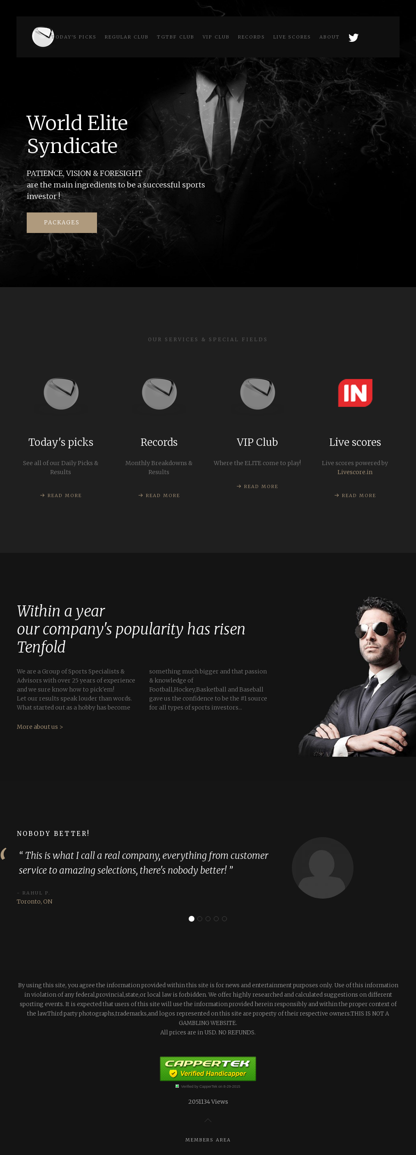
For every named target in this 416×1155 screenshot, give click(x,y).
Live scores (292, 37)
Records (251, 37)
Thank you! (218, 919)
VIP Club (216, 37)
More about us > (40, 777)
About (329, 37)
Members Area (208, 1140)
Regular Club (127, 37)
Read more (65, 495)
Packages (62, 222)
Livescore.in (355, 472)
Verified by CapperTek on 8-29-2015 (210, 1086)
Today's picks (74, 37)
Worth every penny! (226, 919)
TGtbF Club (175, 37)
